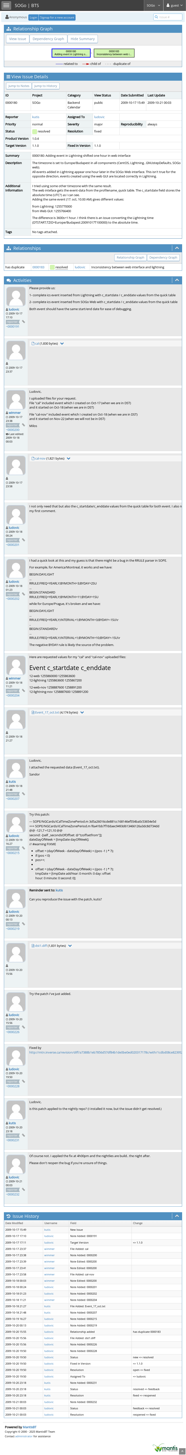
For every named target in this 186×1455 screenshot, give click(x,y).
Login (33, 17)
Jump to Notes (18, 86)
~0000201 (12, 544)
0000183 (38, 267)
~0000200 (12, 429)
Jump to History (45, 86)
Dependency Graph (48, 38)
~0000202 (12, 598)
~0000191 (12, 326)
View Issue (17, 38)
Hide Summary (83, 38)
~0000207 (12, 798)
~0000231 (12, 1140)
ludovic (99, 117)
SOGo (153, 5)
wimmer (15, 412)
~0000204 (12, 695)
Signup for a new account (57, 17)
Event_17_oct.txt (47, 712)
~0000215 (12, 853)
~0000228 (12, 1086)
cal (37, 343)
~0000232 (12, 1194)
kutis (35, 117)
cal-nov (40, 458)
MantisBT (29, 1427)
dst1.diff (41, 945)
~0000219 (12, 928)
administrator (24, 1436)
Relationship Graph (130, 257)
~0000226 (12, 1032)
